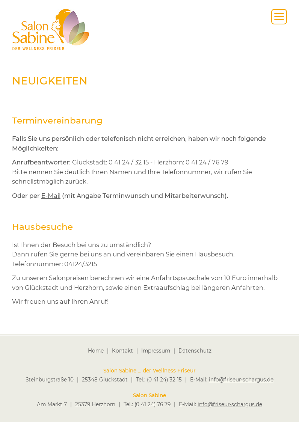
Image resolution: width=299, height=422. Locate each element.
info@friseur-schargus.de (241, 380)
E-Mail (50, 195)
